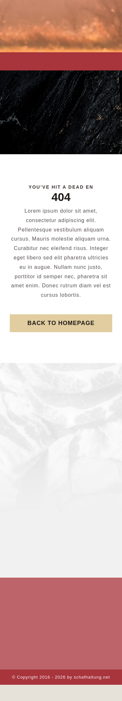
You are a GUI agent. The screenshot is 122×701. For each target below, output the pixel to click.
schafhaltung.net (92, 677)
